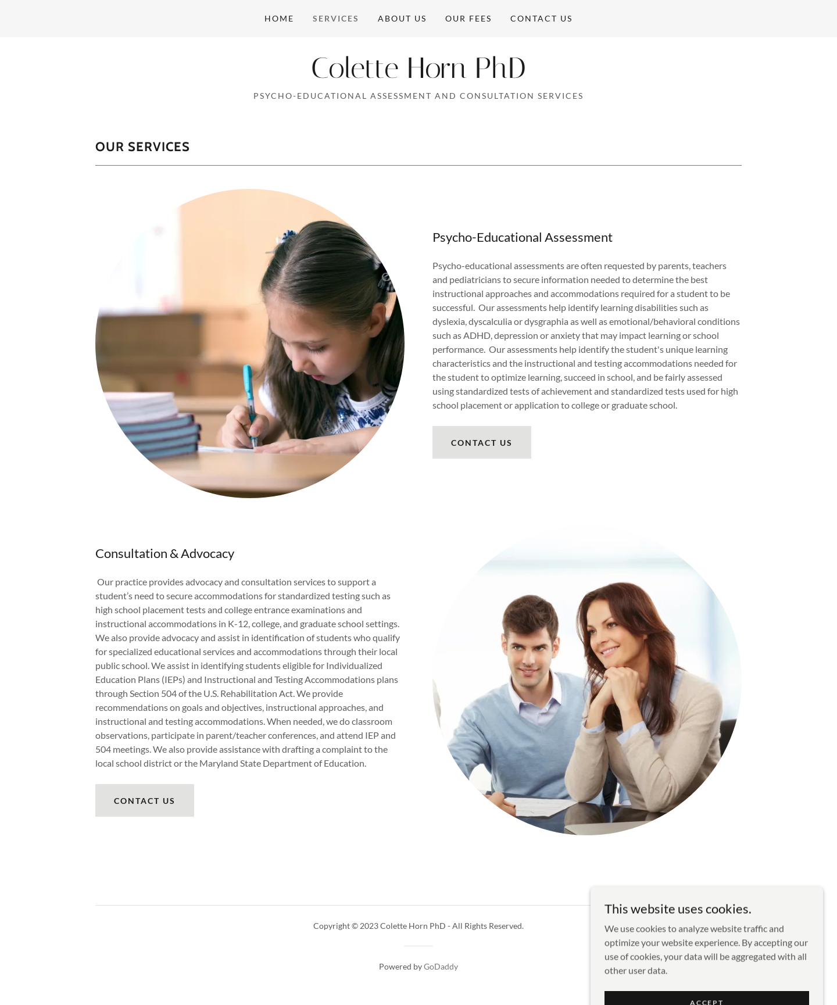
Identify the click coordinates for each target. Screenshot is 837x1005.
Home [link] (279, 18)
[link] (418, 74)
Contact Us (145, 801)
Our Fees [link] (468, 18)
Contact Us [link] (541, 18)
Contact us (482, 443)
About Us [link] (402, 18)
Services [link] (336, 18)
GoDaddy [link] (441, 966)
